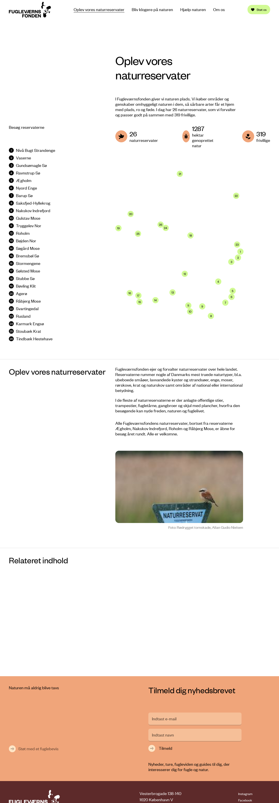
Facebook (245, 727)
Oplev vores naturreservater (99, 9)
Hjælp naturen (193, 9)
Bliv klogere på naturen (152, 9)
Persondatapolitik (254, 781)
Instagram (245, 721)
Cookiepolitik (250, 787)
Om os (219, 9)
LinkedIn (244, 734)
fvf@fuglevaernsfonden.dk (176, 743)
